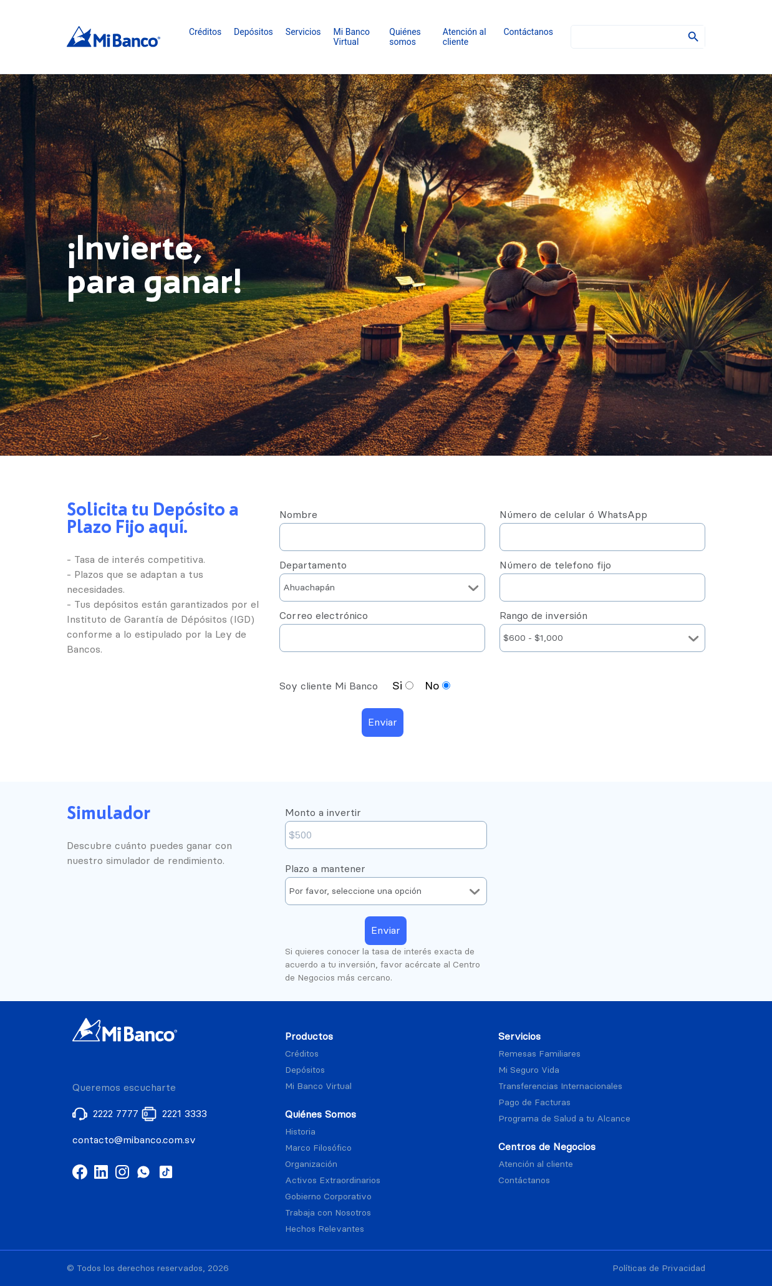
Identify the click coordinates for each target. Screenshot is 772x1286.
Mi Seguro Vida (528, 1070)
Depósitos (253, 32)
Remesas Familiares (539, 1053)
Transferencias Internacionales (560, 1086)
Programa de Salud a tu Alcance (564, 1118)
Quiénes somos (405, 37)
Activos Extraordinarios (332, 1180)
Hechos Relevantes (324, 1229)
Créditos (205, 32)
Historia (300, 1131)
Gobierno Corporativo (328, 1196)
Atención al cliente (464, 37)
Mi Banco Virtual (352, 37)
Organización (311, 1164)
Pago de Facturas (534, 1102)
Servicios (303, 32)
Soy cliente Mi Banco (330, 686)
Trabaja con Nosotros (328, 1212)
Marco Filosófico (318, 1148)
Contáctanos (529, 32)
